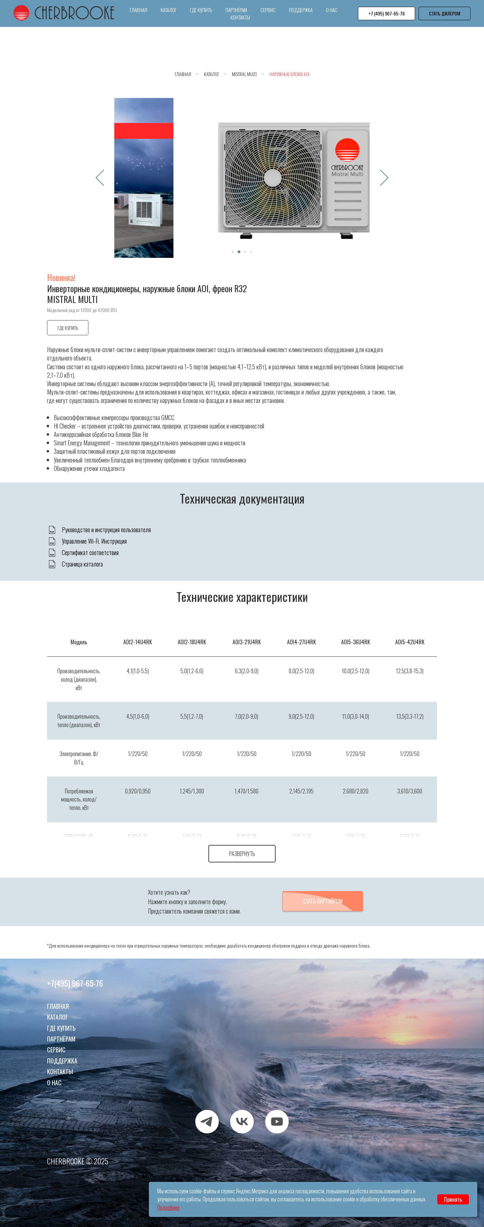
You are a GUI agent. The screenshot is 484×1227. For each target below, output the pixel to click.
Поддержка (301, 9)
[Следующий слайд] (384, 178)
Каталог (168, 9)
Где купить (201, 9)
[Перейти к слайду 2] (239, 251)
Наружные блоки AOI (290, 74)
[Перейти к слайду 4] (251, 251)
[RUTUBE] (277, 1114)
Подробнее (168, 1207)
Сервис (268, 9)
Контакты (240, 17)
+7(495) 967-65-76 (75, 976)
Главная (138, 9)
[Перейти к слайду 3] (245, 251)
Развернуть (242, 854)
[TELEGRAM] (207, 1114)
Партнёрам (236, 9)
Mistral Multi (244, 74)
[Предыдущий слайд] (99, 178)
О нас (331, 9)
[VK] (242, 1114)
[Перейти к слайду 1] (233, 251)
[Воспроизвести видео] (242, 178)
